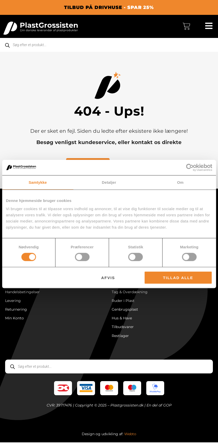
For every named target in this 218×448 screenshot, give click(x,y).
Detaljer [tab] (109, 182)
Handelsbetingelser (22, 295)
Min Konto (14, 322)
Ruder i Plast (123, 304)
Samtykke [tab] (38, 182)
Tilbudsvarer (123, 332)
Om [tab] (180, 182)
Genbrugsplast (125, 313)
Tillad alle (178, 277)
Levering (13, 304)
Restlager (120, 341)
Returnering (16, 313)
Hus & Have (122, 322)
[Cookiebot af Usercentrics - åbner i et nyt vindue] (189, 167)
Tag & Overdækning (130, 295)
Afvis (108, 277)
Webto (130, 439)
